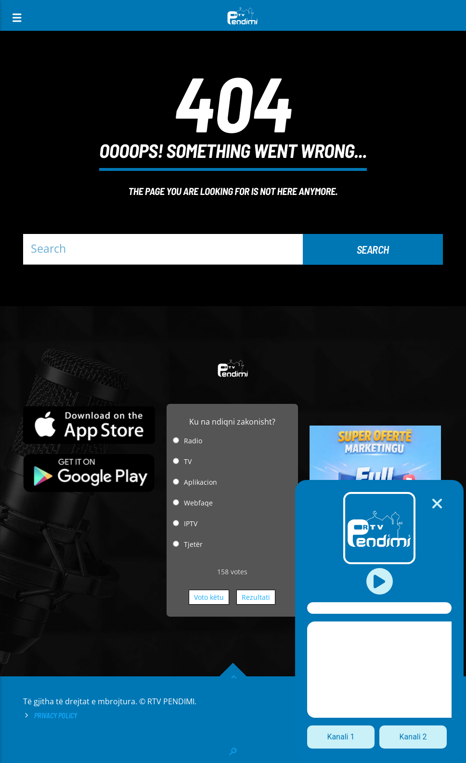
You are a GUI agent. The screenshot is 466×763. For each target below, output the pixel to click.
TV (188, 461)
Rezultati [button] (256, 597)
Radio (193, 440)
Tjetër (193, 544)
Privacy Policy (55, 715)
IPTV (190, 523)
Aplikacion (200, 482)
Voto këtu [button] (209, 597)
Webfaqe (198, 502)
